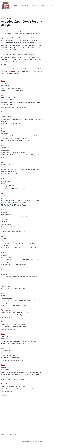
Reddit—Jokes (14, 71)
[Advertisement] (54, 27)
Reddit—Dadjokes (31, 62)
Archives (25, 5)
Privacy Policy (13, 434)
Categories (35, 5)
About (16, 5)
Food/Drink (5, 396)
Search (51, 5)
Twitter (33, 38)
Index (44, 5)
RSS (22, 434)
